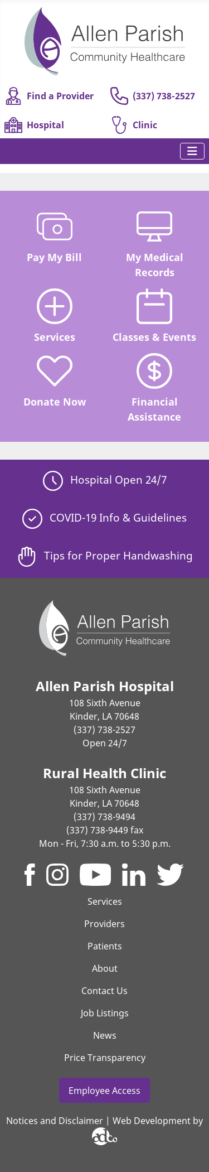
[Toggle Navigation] (192, 151)
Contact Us (104, 991)
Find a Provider (49, 96)
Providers (104, 924)
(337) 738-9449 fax (104, 830)
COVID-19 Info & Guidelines (104, 517)
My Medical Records (154, 243)
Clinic (133, 125)
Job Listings (105, 1013)
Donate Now (54, 380)
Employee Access (104, 1090)
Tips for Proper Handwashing (105, 555)
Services (54, 316)
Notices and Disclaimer (54, 1121)
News (104, 1035)
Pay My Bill (54, 236)
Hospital (34, 125)
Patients (105, 946)
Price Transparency (104, 1058)
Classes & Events (154, 316)
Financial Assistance (154, 388)
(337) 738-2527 (152, 96)
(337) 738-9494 (104, 817)
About (105, 968)
